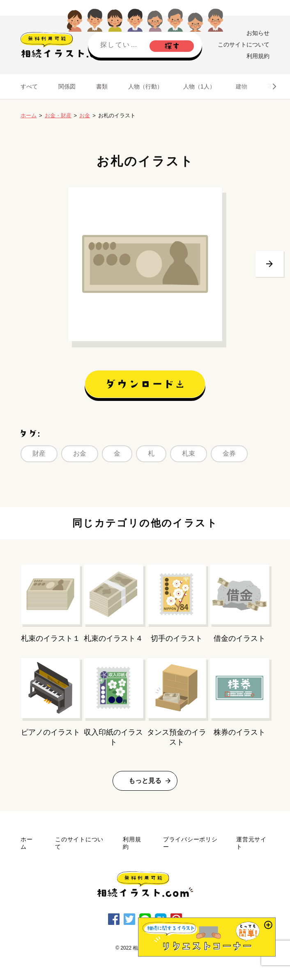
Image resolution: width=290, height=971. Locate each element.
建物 (241, 86)
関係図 (67, 86)
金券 (229, 453)
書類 (102, 86)
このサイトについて (243, 44)
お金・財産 (58, 115)
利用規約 (257, 56)
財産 (39, 453)
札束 (188, 453)
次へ (269, 264)
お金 (84, 115)
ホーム (29, 115)
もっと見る (145, 780)
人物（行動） (145, 86)
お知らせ (257, 33)
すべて (29, 86)
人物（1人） (199, 86)
